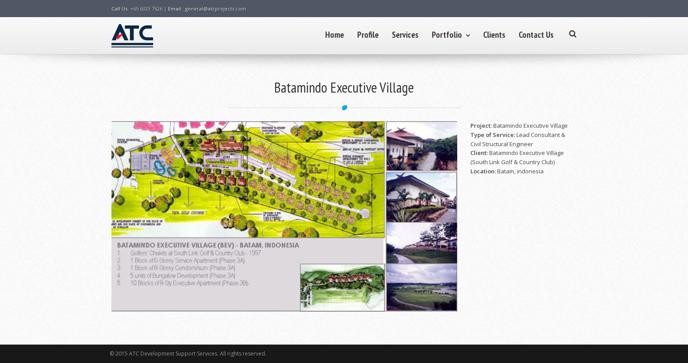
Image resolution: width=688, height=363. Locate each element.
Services (405, 34)
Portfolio (451, 34)
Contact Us (536, 34)
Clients (494, 34)
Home (334, 34)
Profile (368, 34)
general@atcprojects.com (215, 8)
